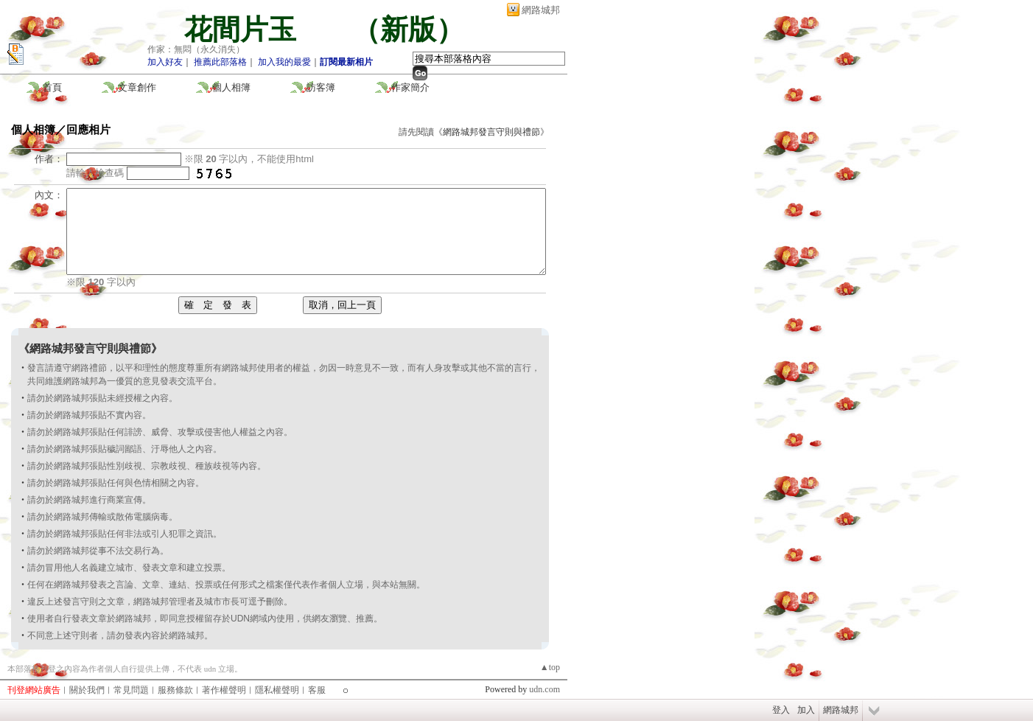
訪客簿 (321, 87)
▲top (550, 667)
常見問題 (131, 690)
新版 (408, 29)
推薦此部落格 (220, 62)
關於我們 (87, 690)
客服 (317, 690)
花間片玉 (254, 29)
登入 (781, 710)
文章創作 (137, 87)
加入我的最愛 (284, 62)
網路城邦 (541, 9)
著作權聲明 (224, 690)
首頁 (52, 87)
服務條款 (175, 690)
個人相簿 (231, 87)
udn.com (544, 689)
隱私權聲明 (277, 690)
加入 (806, 710)
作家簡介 (410, 87)
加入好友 (165, 62)
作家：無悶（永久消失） (196, 49)
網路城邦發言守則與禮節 (491, 132)
